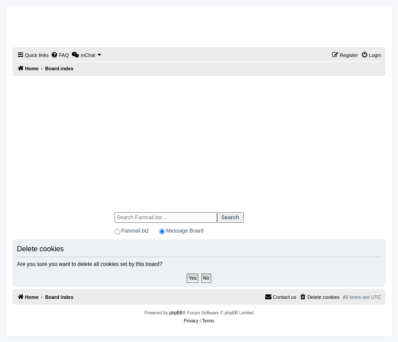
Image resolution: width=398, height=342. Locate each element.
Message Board (185, 231)
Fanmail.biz (134, 231)
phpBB (176, 312)
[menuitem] (60, 55)
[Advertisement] (199, 140)
